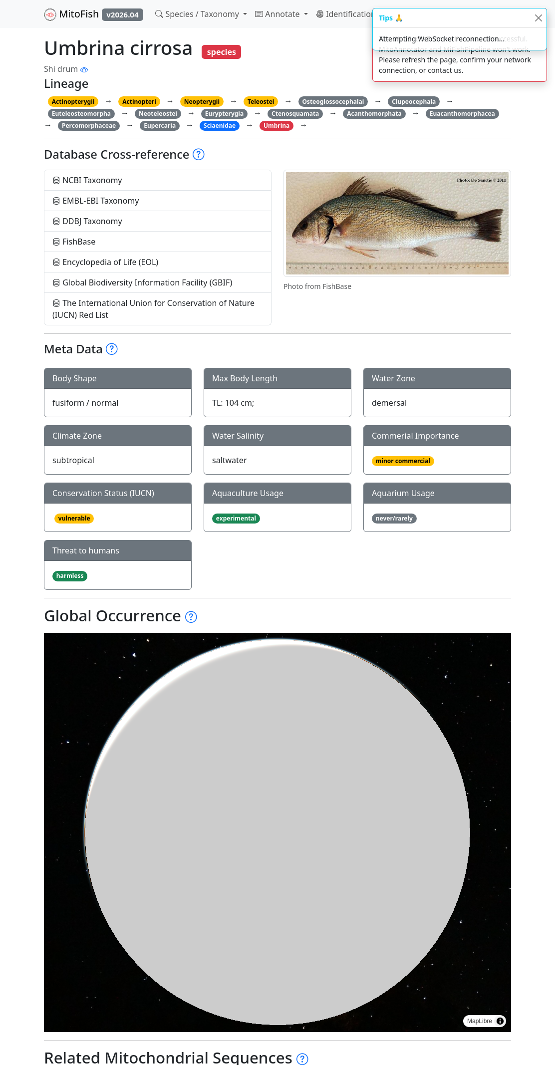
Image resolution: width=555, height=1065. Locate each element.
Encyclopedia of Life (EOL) (105, 262)
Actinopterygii (73, 101)
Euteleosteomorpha (81, 113)
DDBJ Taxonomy (87, 221)
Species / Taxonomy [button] (198, 13)
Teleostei (261, 101)
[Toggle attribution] (500, 1021)
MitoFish (93, 14)
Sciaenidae (220, 125)
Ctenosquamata (295, 113)
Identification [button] (347, 13)
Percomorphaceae (89, 125)
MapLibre (479, 1021)
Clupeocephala (414, 101)
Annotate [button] (278, 13)
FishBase (73, 241)
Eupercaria (160, 125)
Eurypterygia (224, 113)
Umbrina (276, 125)
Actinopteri (139, 101)
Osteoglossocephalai (333, 101)
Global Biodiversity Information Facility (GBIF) (142, 282)
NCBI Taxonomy (87, 180)
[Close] (538, 17)
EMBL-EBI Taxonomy (95, 200)
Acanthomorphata (374, 113)
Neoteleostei (158, 113)
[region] (277, 832)
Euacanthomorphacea (462, 113)
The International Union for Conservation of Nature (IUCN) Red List (153, 308)
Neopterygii (202, 101)
